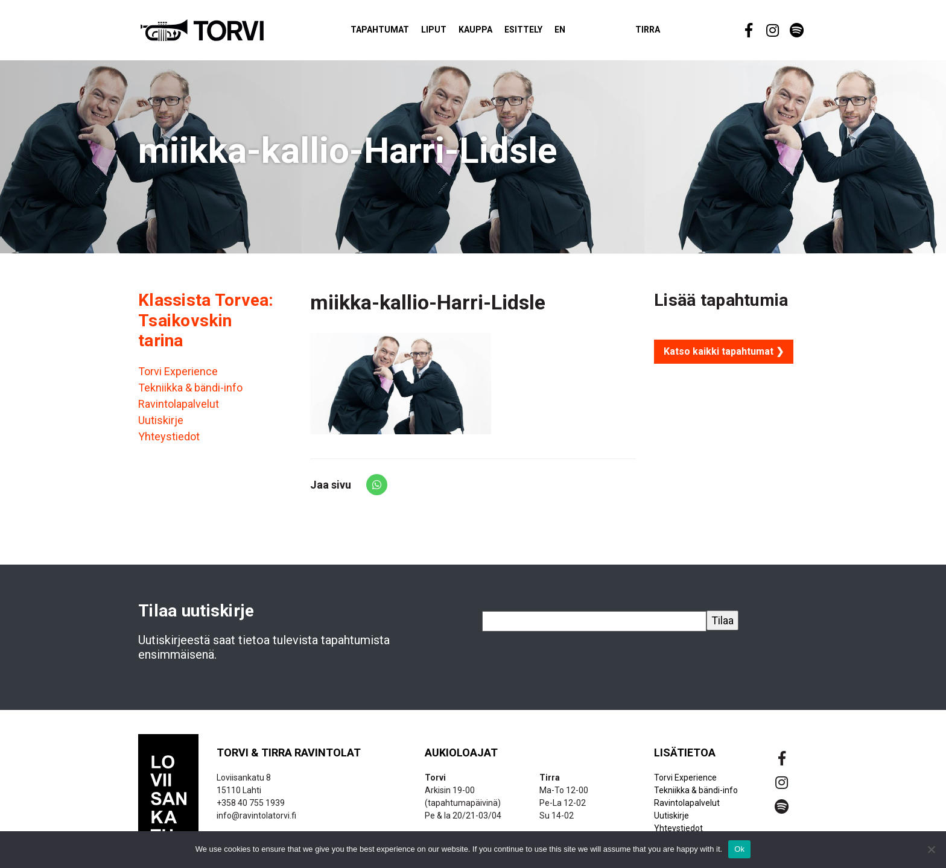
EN (581, 32)
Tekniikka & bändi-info (190, 393)
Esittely (544, 32)
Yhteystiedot (169, 442)
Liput (455, 32)
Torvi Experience (178, 376)
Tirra (668, 32)
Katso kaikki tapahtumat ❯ (724, 357)
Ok (739, 849)
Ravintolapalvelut (178, 409)
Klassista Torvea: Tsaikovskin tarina (206, 326)
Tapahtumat (401, 32)
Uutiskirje (160, 425)
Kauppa (496, 32)
